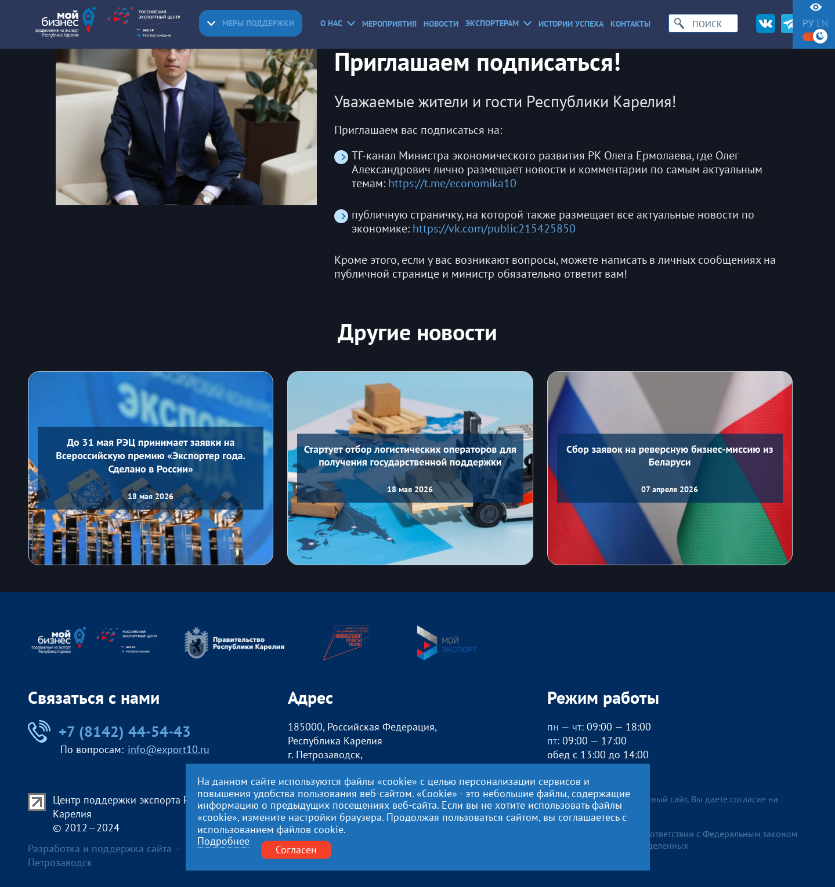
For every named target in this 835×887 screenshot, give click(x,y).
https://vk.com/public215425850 (494, 229)
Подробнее (223, 841)
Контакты (630, 23)
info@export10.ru (168, 749)
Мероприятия (389, 23)
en (822, 23)
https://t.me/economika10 (452, 184)
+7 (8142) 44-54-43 (109, 731)
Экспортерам (498, 23)
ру (808, 23)
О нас (337, 23)
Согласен (296, 849)
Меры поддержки (250, 23)
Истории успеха (570, 23)
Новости (441, 23)
